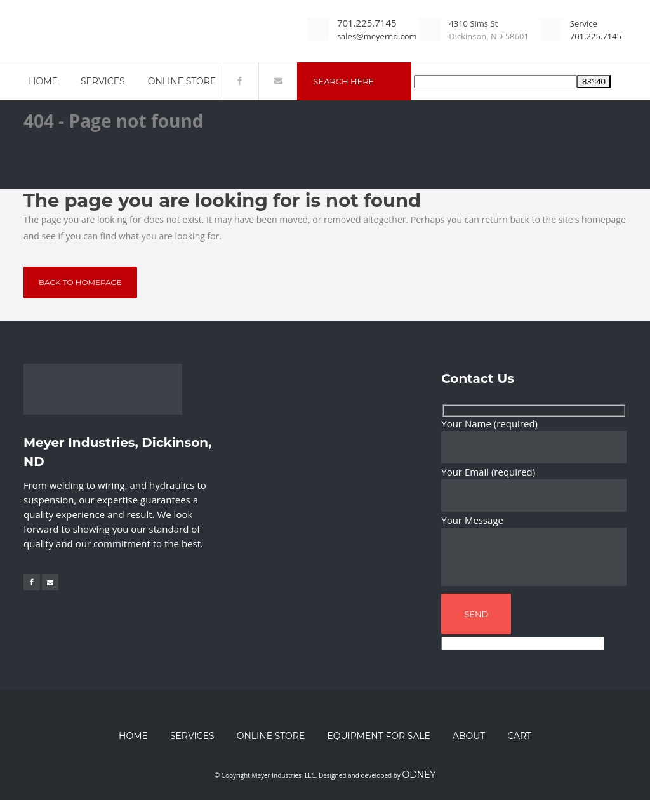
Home (133, 736)
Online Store (271, 736)
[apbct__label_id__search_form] (495, 81)
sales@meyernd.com (377, 36)
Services (192, 736)
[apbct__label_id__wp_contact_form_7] (522, 643)
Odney (418, 774)
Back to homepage (80, 282)
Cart (519, 736)
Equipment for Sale (378, 736)
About (469, 736)
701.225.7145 (367, 23)
